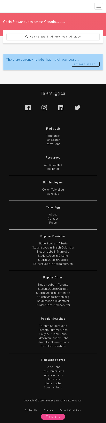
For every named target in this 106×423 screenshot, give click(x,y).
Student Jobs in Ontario (53, 255)
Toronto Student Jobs (53, 325)
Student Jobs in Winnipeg (53, 296)
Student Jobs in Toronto (53, 284)
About (53, 214)
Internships (53, 379)
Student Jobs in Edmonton (53, 292)
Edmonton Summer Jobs (53, 342)
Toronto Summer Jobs (53, 329)
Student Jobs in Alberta (53, 243)
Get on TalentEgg (53, 189)
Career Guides (53, 164)
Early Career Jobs (53, 371)
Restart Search (86, 64)
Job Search (53, 139)
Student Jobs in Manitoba (53, 251)
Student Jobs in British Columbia (53, 247)
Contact (53, 218)
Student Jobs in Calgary (53, 288)
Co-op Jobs (53, 367)
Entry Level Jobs (53, 375)
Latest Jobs (53, 144)
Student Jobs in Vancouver (53, 305)
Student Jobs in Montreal (53, 301)
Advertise (53, 193)
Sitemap (48, 410)
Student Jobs (53, 383)
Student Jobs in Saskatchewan (53, 263)
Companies (53, 135)
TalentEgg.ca (53, 93)
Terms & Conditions (70, 410)
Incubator (53, 168)
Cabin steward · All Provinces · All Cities (53, 36)
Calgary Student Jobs (53, 334)
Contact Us (31, 410)
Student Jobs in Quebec (53, 259)
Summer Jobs (53, 387)
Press (53, 222)
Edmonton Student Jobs (52, 338)
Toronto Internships (53, 346)
